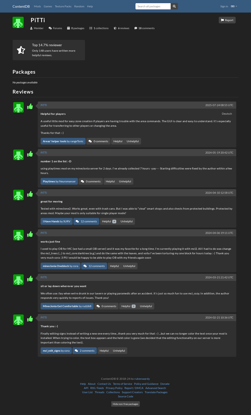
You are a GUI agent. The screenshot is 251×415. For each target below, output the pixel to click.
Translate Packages (156, 392)
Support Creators (132, 392)
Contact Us (104, 383)
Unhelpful (133, 141)
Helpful (117, 141)
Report (227, 20)
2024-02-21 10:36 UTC (219, 317)
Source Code (125, 396)
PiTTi (44, 105)
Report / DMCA (133, 388)
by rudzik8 (67, 306)
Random (79, 6)
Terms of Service (122, 383)
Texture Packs (63, 6)
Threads (99, 392)
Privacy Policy (114, 388)
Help (90, 6)
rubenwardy (142, 378)
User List (87, 392)
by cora (60, 266)
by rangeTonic (63, 141)
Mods (37, 6)
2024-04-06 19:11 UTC (219, 232)
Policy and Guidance (146, 383)
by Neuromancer (59, 181)
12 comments (86, 221)
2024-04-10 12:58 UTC (219, 192)
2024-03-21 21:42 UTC (219, 277)
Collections (113, 392)
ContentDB (21, 6)
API (86, 388)
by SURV (56, 221)
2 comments (84, 350)
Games (48, 6)
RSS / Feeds (97, 388)
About (92, 383)
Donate (164, 383)
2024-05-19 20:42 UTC (219, 152)
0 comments (98, 141)
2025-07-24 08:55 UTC (219, 105)
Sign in (224, 6)
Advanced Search (155, 388)
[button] (234, 6)
